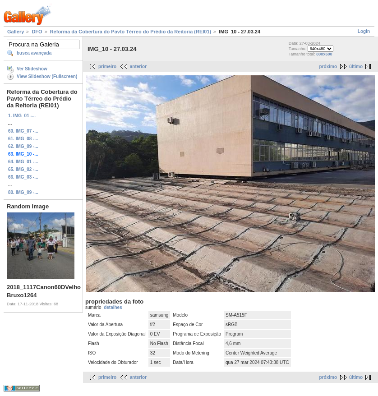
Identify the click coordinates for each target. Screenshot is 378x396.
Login (364, 31)
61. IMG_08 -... (23, 138)
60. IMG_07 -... (23, 131)
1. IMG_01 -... (22, 115)
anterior (138, 66)
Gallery (15, 31)
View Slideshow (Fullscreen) (47, 76)
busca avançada (34, 53)
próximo (328, 66)
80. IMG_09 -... (23, 192)
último (356, 66)
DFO (37, 31)
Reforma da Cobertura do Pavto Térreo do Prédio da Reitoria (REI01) (131, 31)
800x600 (324, 54)
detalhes (113, 307)
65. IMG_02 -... (23, 169)
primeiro (107, 66)
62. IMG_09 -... (23, 146)
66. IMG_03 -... (23, 177)
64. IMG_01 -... (23, 161)
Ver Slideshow (32, 68)
